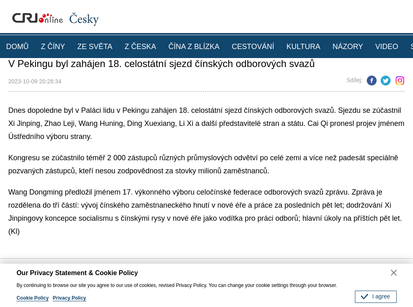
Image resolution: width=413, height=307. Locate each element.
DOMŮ (17, 47)
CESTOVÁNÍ (253, 47)
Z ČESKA (140, 47)
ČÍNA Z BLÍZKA (194, 47)
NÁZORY (347, 47)
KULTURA (303, 47)
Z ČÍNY (53, 47)
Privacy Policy (69, 298)
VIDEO (386, 47)
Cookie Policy (32, 298)
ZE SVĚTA (94, 47)
